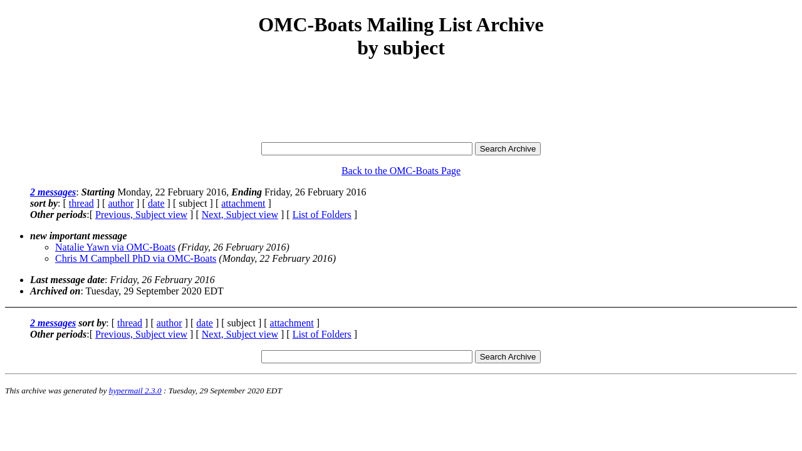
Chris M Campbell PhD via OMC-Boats (135, 258)
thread (81, 203)
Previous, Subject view (141, 214)
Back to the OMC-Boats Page (401, 170)
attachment (243, 203)
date (156, 203)
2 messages (53, 192)
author (120, 203)
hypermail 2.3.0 (135, 390)
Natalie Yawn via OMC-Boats (115, 247)
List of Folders (322, 214)
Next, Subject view (240, 214)
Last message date (67, 279)
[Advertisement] (401, 101)
